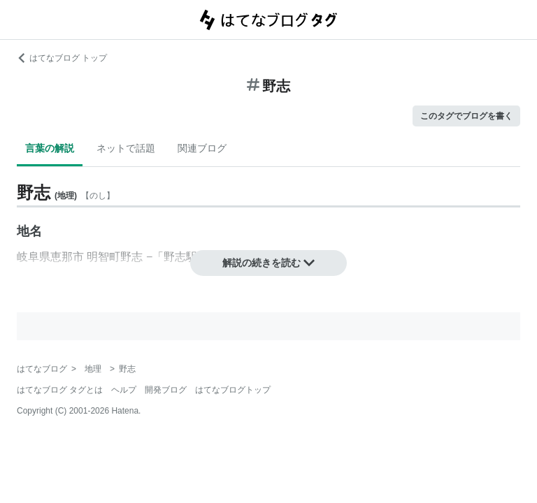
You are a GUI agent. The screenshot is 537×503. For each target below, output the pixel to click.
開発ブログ (166, 390)
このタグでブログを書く (466, 116)
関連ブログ (202, 148)
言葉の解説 (49, 148)
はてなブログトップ (233, 390)
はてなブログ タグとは (60, 390)
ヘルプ (123, 390)
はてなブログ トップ (62, 58)
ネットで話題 (125, 148)
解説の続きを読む (268, 262)
